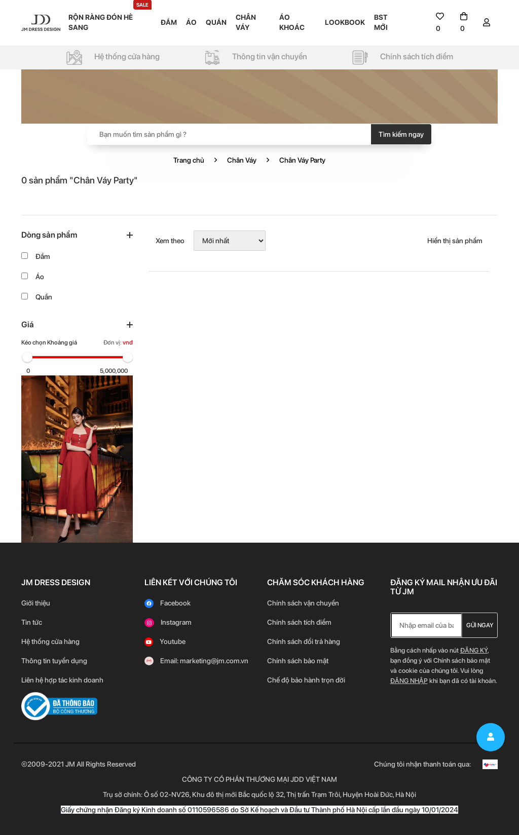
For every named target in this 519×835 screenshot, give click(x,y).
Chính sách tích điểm (299, 622)
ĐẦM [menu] (169, 22)
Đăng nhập (409, 681)
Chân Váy (241, 160)
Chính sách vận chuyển (303, 603)
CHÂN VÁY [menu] (246, 22)
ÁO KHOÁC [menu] (292, 22)
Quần (43, 297)
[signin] (486, 22)
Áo (39, 277)
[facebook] (167, 603)
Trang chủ (188, 160)
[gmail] (196, 661)
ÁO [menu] (191, 22)
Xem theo (170, 241)
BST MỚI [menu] (381, 22)
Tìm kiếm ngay (401, 134)
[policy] (113, 57)
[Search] (259, 134)
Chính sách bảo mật (298, 661)
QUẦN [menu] (216, 22)
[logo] (40, 22)
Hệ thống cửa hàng (50, 641)
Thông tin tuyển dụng (54, 661)
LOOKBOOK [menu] (345, 22)
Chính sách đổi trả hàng (303, 641)
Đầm (42, 256)
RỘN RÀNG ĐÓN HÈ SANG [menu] (110, 21)
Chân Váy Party (302, 160)
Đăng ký (474, 650)
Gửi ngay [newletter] (480, 625)
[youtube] (165, 641)
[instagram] (168, 622)
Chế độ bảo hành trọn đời (306, 680)
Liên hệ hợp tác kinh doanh (62, 680)
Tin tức (31, 622)
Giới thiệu (35, 603)
